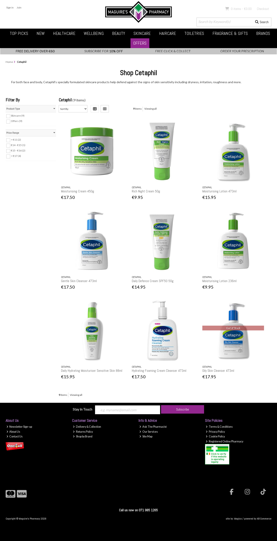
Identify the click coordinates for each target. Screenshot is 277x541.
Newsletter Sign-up (19, 426)
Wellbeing (94, 33)
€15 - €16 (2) (18, 150)
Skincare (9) (17, 115)
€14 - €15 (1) (18, 145)
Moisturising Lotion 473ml (219, 191)
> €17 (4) (16, 156)
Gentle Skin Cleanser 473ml (79, 281)
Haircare (167, 33)
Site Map (145, 436)
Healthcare (64, 33)
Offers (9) (16, 121)
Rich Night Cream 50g (146, 191)
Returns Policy (83, 431)
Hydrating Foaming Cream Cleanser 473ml (159, 370)
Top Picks (19, 33)
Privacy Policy (215, 431)
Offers (140, 43)
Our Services (148, 431)
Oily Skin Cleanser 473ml (218, 370)
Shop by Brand (82, 436)
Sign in (10, 7)
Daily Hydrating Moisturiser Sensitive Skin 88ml (91, 370)
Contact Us (14, 436)
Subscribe (182, 409)
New (41, 33)
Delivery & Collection (87, 426)
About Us (13, 431)
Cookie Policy (215, 436)
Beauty (118, 33)
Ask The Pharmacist (153, 426)
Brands (263, 33)
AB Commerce (264, 518)
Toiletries (194, 33)
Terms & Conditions (219, 426)
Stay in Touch (82, 409)
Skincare (142, 33)
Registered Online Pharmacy (224, 441)
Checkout (263, 8)
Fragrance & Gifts (230, 33)
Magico (238, 518)
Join (19, 7)
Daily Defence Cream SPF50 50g (153, 281)
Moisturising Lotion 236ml (219, 281)
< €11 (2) (16, 139)
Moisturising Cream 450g (77, 191)
